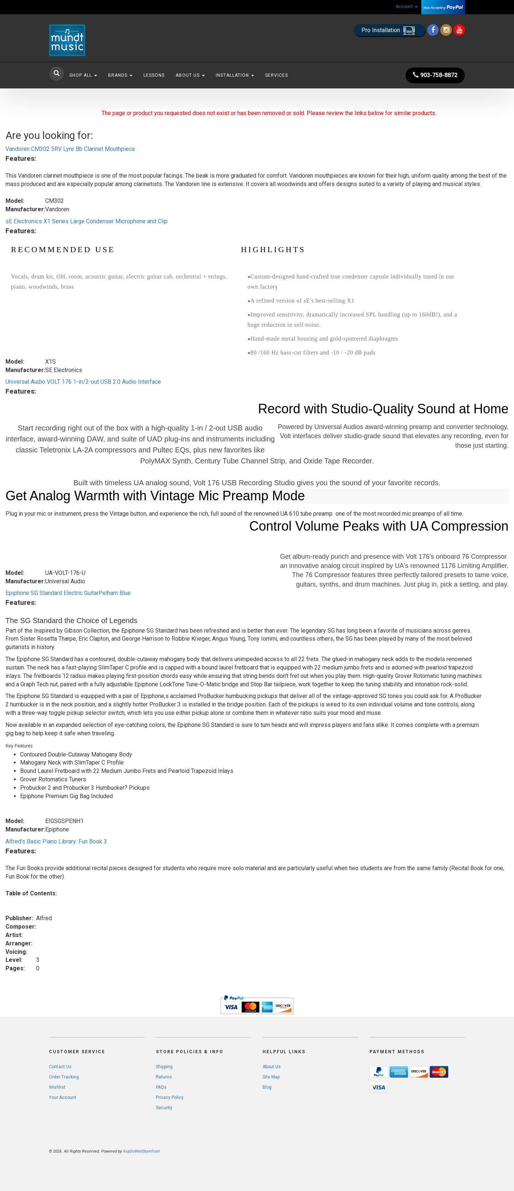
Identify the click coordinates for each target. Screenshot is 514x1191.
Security (164, 1107)
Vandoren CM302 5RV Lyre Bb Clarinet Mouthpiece (70, 148)
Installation (235, 75)
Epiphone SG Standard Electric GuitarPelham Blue (68, 592)
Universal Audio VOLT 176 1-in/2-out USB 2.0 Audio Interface (83, 381)
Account (407, 6)
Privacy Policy (170, 1097)
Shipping (164, 1066)
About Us (190, 75)
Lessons (154, 75)
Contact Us (60, 1066)
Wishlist (57, 1087)
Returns (164, 1077)
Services (276, 75)
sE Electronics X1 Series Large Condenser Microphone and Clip (86, 221)
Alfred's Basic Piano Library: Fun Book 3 (56, 841)
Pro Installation (389, 30)
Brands (120, 75)
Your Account (62, 1097)
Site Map (271, 1077)
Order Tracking (64, 1077)
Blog (267, 1087)
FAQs (161, 1087)
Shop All (83, 75)
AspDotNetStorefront (141, 1151)
